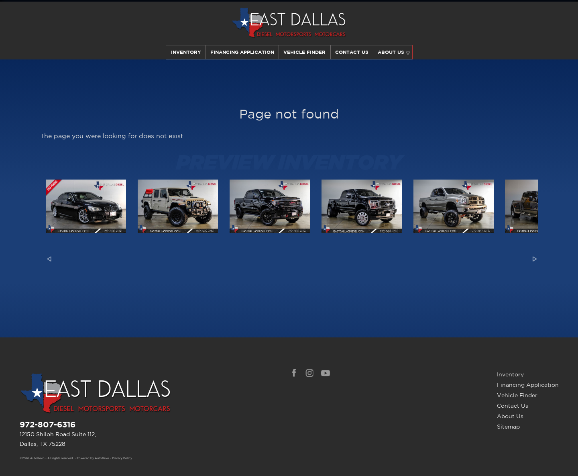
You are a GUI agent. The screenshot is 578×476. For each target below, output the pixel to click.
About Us (510, 416)
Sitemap (508, 426)
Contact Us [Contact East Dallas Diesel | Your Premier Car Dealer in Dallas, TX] (351, 52)
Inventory (185, 52)
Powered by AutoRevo (93, 458)
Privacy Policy (122, 458)
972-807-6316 (47, 424)
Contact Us (512, 405)
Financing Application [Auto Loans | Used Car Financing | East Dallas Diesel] (242, 52)
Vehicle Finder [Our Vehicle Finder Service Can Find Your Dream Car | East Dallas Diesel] (304, 52)
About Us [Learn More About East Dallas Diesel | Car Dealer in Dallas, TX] (392, 52)
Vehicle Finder (517, 395)
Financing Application (528, 385)
